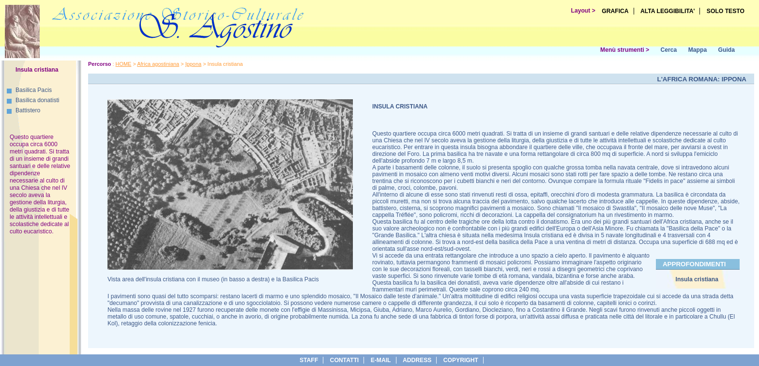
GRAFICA (615, 11)
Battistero (27, 110)
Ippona (193, 64)
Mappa (697, 49)
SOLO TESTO (725, 11)
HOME (124, 64)
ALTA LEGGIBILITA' (667, 11)
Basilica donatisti (37, 100)
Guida (726, 49)
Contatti (344, 360)
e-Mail (381, 360)
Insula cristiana (697, 279)
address (417, 360)
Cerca (668, 49)
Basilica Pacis (33, 90)
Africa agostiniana (158, 64)
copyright (460, 360)
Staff (309, 360)
